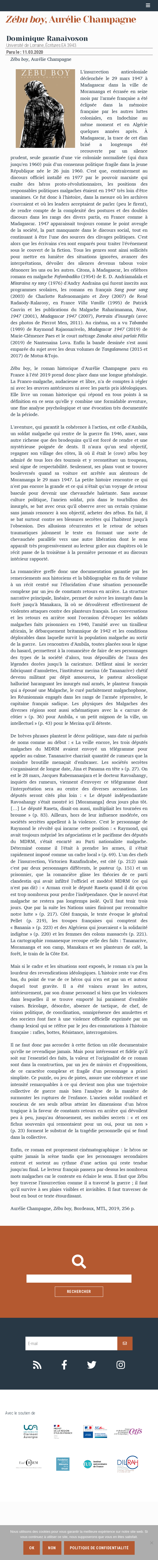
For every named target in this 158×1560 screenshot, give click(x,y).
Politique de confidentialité (99, 1548)
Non (52, 1548)
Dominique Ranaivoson (47, 97)
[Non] (151, 1542)
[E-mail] (71, 1402)
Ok (31, 1548)
